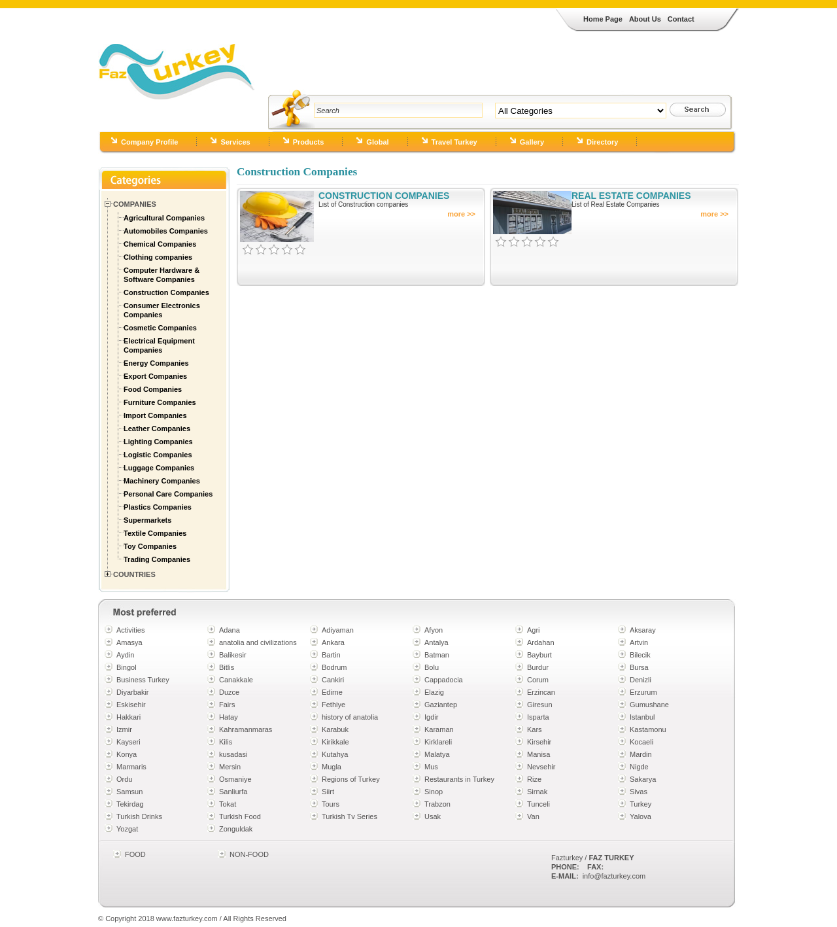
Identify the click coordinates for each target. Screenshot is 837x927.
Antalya (436, 642)
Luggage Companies (159, 468)
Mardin (641, 754)
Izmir (124, 729)
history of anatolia (350, 717)
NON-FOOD (249, 854)
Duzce (229, 692)
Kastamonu (648, 729)
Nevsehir (541, 767)
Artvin (639, 642)
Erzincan (541, 692)
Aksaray (643, 630)
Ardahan (541, 642)
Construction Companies (166, 292)
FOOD (135, 854)
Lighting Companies (158, 442)
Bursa (639, 667)
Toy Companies (150, 546)
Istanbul (642, 717)
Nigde (639, 767)
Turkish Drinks (139, 816)
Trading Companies (157, 559)
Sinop (433, 792)
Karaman (439, 729)
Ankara (333, 642)
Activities (130, 630)
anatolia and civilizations (258, 642)
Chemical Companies (160, 244)
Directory (602, 142)
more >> (461, 214)
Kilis (225, 742)
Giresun (540, 704)
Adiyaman (338, 630)
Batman (436, 655)
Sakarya (643, 779)
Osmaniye (235, 779)
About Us (645, 19)
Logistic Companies (158, 455)
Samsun (129, 792)
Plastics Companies (158, 507)
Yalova (640, 816)
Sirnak (537, 792)
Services (235, 142)
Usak (432, 816)
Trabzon (437, 804)
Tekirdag (130, 804)
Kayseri (128, 742)
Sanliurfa (233, 792)
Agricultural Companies (164, 218)
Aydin (125, 655)
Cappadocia (443, 680)
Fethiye (333, 704)
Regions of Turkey (351, 779)
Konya (126, 754)
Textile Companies (155, 533)
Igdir (431, 717)
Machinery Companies (162, 481)
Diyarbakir (132, 692)
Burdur (538, 667)
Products (308, 142)
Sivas (638, 792)
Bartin (331, 655)
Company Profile (149, 142)
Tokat (227, 804)
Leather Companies (157, 428)
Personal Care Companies (168, 494)
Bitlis (226, 667)
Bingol (126, 667)
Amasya (129, 642)
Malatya (437, 754)
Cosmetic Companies (160, 328)
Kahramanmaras (245, 729)
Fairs (227, 704)
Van (533, 816)
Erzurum (643, 692)
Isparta (538, 717)
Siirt (328, 792)
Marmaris (131, 767)
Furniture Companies (160, 402)
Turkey (640, 804)
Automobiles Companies (166, 231)
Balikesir (233, 655)
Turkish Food (240, 816)
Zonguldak (235, 829)
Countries (134, 574)
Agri (533, 630)
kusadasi (233, 754)
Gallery (532, 142)
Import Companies (155, 415)
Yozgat (127, 829)
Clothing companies (158, 257)
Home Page (603, 19)
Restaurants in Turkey (459, 779)
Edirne (332, 692)
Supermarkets (147, 520)
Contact (681, 19)
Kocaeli (641, 742)
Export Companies (155, 376)
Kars (534, 729)
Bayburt (539, 655)
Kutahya (335, 754)
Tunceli (538, 804)
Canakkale (236, 680)
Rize (534, 779)
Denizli (640, 680)
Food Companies (153, 389)
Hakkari (128, 717)
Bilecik (640, 655)
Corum (538, 680)
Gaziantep (440, 704)
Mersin (230, 767)
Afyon (433, 630)
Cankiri (333, 680)
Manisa (538, 754)
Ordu (124, 779)
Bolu (431, 667)
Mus (431, 767)
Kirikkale (335, 742)
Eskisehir (131, 704)
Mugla (331, 767)
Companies (134, 204)
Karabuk (335, 729)
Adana (229, 630)
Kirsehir (539, 742)
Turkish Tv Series (349, 816)
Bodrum (334, 667)
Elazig (434, 692)
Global (377, 142)
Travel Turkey (454, 142)
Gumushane (649, 704)
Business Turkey (142, 680)
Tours (330, 804)
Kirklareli (438, 742)
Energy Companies (156, 363)
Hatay (228, 717)
